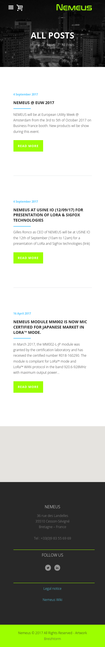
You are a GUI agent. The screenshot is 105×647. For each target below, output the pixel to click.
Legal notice (52, 588)
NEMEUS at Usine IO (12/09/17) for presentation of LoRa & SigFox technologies (48, 215)
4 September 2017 (25, 94)
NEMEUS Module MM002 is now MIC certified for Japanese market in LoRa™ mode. (50, 327)
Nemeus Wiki (52, 599)
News (51, 44)
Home (35, 44)
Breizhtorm (52, 638)
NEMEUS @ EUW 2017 (33, 102)
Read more (28, 146)
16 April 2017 (22, 313)
